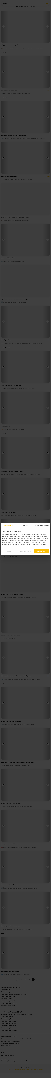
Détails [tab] (25, 525)
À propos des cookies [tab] (42, 525)
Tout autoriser (41, 551)
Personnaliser (25, 551)
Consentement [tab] (8, 525)
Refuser (9, 551)
